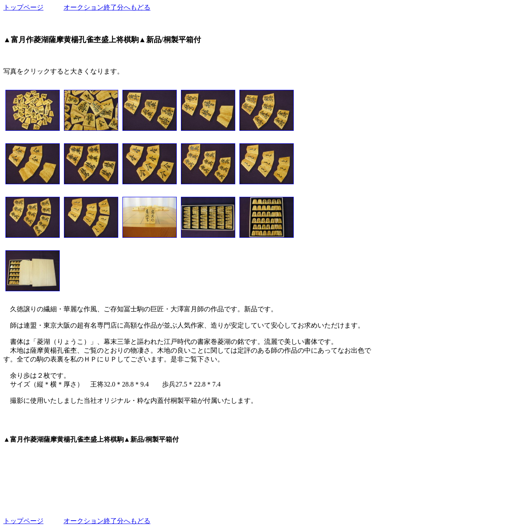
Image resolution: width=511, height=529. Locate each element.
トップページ (23, 7)
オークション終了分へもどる (107, 7)
